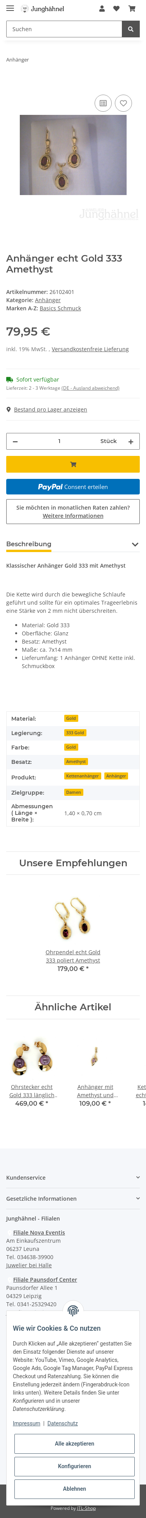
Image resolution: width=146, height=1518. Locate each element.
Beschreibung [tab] (28, 544)
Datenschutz (62, 1423)
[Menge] (59, 441)
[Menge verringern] (15, 441)
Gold (71, 718)
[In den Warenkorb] (12, 84)
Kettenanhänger (82, 776)
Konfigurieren (74, 1466)
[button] (102, 8)
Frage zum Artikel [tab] (92, 544)
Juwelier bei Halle (29, 1265)
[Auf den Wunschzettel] (123, 103)
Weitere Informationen (73, 515)
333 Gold (75, 732)
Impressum (26, 1423)
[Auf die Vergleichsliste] (103, 103)
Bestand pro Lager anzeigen (47, 409)
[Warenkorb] (132, 8)
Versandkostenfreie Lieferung (90, 349)
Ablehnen (74, 1489)
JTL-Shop (86, 1508)
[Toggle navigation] (10, 5)
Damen (73, 792)
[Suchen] (64, 29)
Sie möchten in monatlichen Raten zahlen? (73, 511)
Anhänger (48, 300)
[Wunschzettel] (116, 8)
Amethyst (76, 761)
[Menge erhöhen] (130, 441)
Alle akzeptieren (74, 1444)
